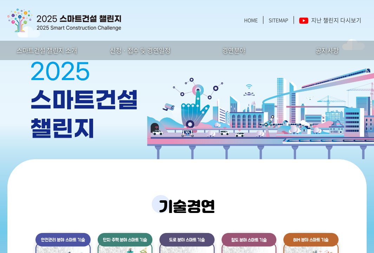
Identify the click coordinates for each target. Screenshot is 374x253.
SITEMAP (278, 20)
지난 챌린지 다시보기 (330, 20)
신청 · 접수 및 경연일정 (140, 50)
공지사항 (327, 50)
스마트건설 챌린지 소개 (47, 50)
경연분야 (233, 50)
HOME (251, 20)
